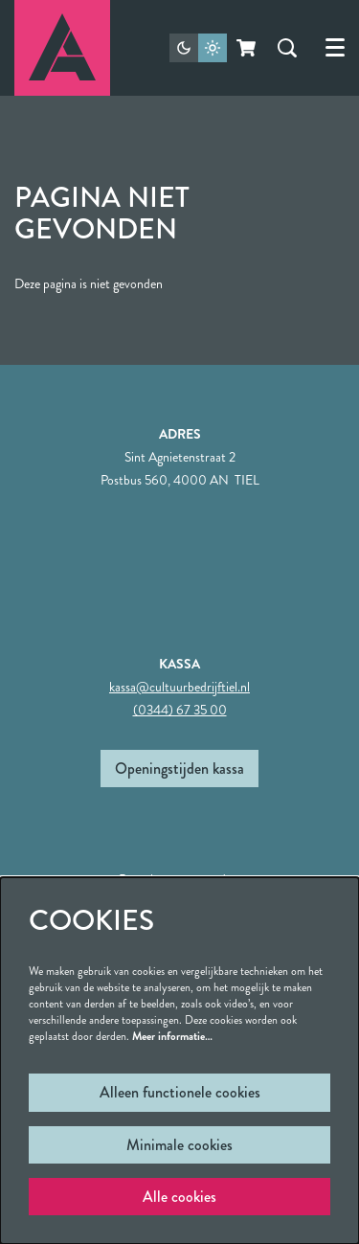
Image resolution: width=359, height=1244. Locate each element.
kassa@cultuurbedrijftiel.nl (179, 686)
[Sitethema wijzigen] (198, 48)
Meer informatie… (172, 1036)
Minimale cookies (179, 1145)
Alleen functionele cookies (180, 1092)
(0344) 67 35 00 (180, 709)
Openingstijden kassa (179, 769)
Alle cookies (179, 1197)
